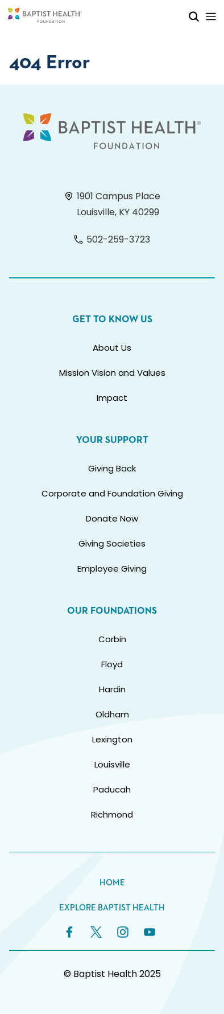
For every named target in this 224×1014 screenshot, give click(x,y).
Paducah (112, 789)
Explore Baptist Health (112, 908)
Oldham (112, 714)
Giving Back (112, 468)
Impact (112, 398)
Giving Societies (112, 543)
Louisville (112, 764)
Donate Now (112, 518)
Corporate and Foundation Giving (112, 493)
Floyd (112, 664)
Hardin (112, 689)
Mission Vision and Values (112, 373)
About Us (112, 348)
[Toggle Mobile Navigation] (211, 16)
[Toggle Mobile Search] (194, 16)
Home (112, 882)
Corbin (112, 639)
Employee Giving (112, 568)
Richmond (112, 814)
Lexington (112, 739)
